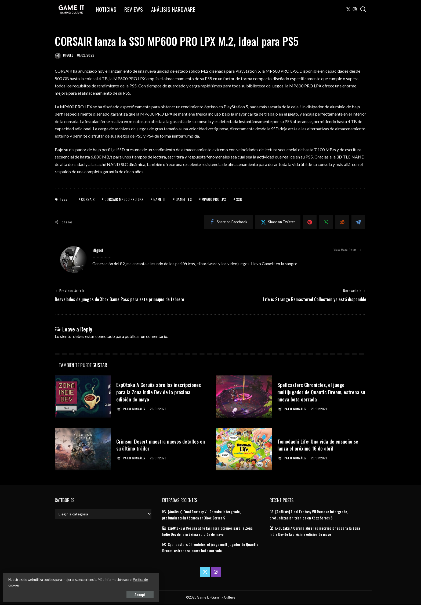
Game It (159, 199)
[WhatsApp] (326, 222)
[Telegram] (358, 222)
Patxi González (135, 409)
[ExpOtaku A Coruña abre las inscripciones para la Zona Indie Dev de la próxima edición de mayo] (83, 397)
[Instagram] (355, 9)
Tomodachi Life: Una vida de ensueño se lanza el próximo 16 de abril (321, 445)
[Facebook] (228, 222)
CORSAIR (64, 70)
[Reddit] (342, 222)
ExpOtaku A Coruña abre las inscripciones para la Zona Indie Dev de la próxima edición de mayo (159, 392)
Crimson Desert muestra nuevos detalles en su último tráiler (152, 445)
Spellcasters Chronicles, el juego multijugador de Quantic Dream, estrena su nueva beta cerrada (314, 392)
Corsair (88, 199)
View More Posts (347, 250)
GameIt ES (184, 199)
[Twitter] (348, 9)
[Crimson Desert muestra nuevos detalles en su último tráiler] (83, 450)
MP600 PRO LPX (214, 199)
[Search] (363, 9)
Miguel (68, 55)
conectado (105, 336)
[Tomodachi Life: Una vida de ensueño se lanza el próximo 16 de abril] (244, 450)
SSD (239, 199)
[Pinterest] (310, 222)
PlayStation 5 (248, 70)
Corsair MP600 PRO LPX (124, 199)
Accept (65, 593)
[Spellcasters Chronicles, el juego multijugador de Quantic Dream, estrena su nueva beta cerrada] (244, 397)
